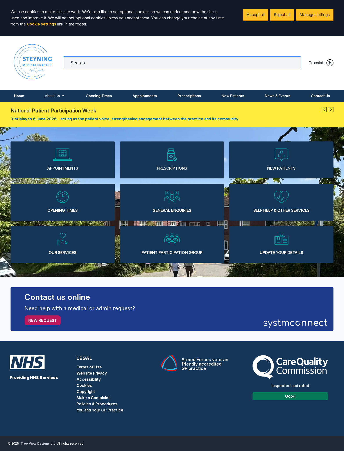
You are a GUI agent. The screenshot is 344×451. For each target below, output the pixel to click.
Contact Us (320, 96)
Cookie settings (41, 24)
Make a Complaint (93, 397)
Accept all (256, 14)
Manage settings (314, 14)
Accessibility (89, 379)
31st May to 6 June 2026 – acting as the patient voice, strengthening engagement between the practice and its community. (125, 119)
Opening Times (99, 96)
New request (42, 320)
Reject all (282, 14)
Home (19, 96)
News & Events (277, 96)
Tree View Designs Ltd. (38, 443)
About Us (55, 96)
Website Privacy (92, 373)
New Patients (233, 96)
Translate (321, 62)
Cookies (84, 385)
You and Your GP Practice (100, 410)
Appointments (145, 96)
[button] (324, 109)
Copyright (86, 391)
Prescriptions (189, 96)
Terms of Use (89, 367)
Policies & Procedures (97, 404)
